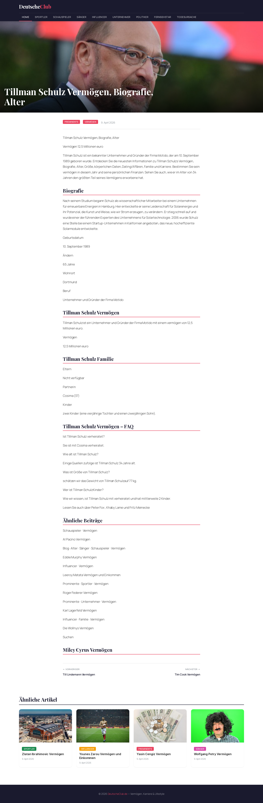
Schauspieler (62, 17)
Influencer (99, 17)
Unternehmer (121, 17)
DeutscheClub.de (117, 794)
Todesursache (186, 17)
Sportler (41, 17)
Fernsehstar (162, 17)
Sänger (81, 17)
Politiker (142, 17)
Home (25, 17)
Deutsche (35, 6)
